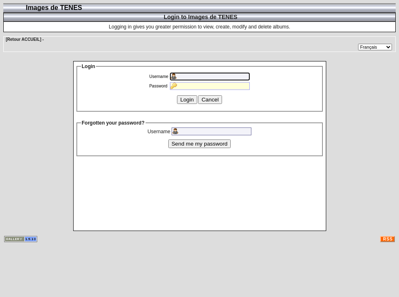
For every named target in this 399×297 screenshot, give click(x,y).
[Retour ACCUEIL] (23, 39)
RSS (388, 239)
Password (158, 86)
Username (158, 76)
